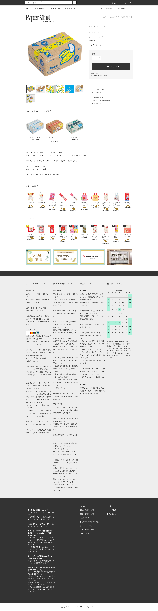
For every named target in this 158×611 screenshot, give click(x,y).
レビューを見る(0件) (96, 90)
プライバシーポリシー (87, 526)
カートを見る (111, 510)
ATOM (86, 534)
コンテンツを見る (68, 8)
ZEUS (41, 341)
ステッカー (107, 26)
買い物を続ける (95, 103)
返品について (95, 73)
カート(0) (127, 3)
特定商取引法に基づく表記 (99, 75)
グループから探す (53, 8)
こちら (33, 519)
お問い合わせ (119, 8)
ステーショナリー (98, 26)
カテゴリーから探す (38, 8)
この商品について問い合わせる (99, 100)
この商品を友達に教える (97, 97)
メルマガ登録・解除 (105, 8)
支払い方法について (87, 510)
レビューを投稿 (95, 92)
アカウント (114, 3)
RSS (81, 534)
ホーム (28, 8)
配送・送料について (87, 514)
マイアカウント (112, 506)
